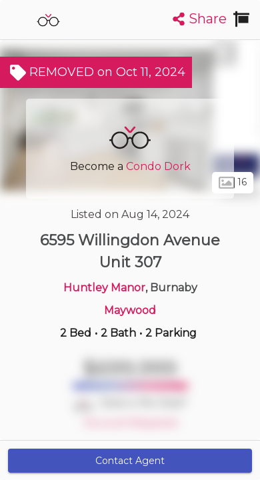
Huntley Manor (104, 287)
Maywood (130, 310)
